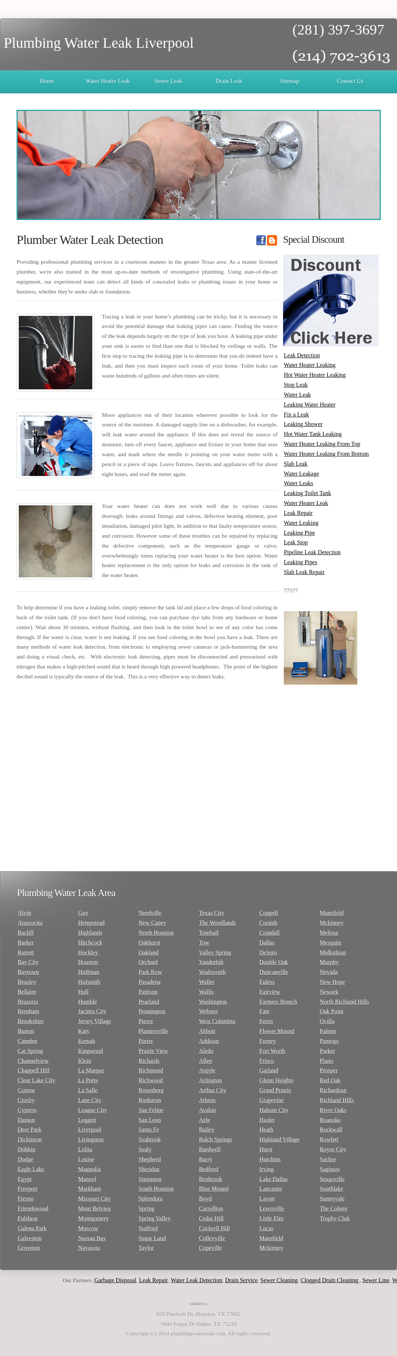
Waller (206, 982)
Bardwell (210, 1149)
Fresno (26, 1198)
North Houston (156, 933)
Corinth (269, 923)
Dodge (25, 1159)
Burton (26, 1031)
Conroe (26, 1090)
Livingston (90, 1139)
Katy (83, 1031)
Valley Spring (215, 952)
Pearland (149, 1002)
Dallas (267, 943)
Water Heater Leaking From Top (322, 444)
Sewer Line (379, 1280)
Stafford (148, 1228)
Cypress (27, 1110)
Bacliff (26, 933)
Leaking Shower (303, 424)
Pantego (329, 1041)
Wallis (206, 992)
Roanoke (330, 1120)
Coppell (269, 913)
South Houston (156, 1189)
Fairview (270, 992)
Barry (205, 1159)
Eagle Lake (31, 1169)
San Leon (150, 1120)
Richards (149, 1061)
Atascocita (30, 923)
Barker (26, 943)
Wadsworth (212, 972)
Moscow (88, 1228)
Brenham (28, 1011)
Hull (83, 992)
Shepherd (150, 1159)
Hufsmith (89, 982)
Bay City (28, 962)
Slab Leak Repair (304, 572)
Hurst (266, 1149)
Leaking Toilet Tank (307, 493)
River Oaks (333, 1110)
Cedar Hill (211, 1218)
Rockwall (331, 1129)
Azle (204, 1120)
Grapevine (272, 1100)
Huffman (88, 972)
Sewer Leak (168, 81)
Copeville (210, 1248)
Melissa (329, 933)
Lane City (89, 1100)
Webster (208, 1011)
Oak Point (331, 1011)
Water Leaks (298, 483)
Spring (146, 1208)
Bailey (206, 1129)
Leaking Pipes (300, 562)
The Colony (334, 1208)
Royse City (333, 1149)
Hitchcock (90, 943)
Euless (267, 982)
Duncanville (274, 972)
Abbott (207, 1031)
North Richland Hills (344, 1002)
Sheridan (149, 1169)
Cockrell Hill (214, 1228)
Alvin (24, 913)
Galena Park (32, 1228)
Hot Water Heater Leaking (315, 375)
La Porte (88, 1080)
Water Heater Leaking (310, 365)
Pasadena (150, 982)
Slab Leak (295, 464)
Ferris (266, 1021)
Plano (326, 1061)
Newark (329, 992)
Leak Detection (302, 355)
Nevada (329, 972)
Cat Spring (30, 1051)
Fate (265, 1011)
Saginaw (330, 1169)
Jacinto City (92, 1011)
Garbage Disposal (119, 1280)
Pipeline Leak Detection (312, 552)
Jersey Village (94, 1021)
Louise (86, 1159)
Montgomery (93, 1218)
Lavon (267, 1198)
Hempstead (91, 923)
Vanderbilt (211, 962)
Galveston (30, 1238)
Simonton (150, 1179)
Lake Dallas (274, 1179)
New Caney (152, 923)
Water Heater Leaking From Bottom (326, 454)
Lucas (266, 1228)
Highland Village (280, 1139)
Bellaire (27, 992)
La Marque (91, 1070)
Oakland (148, 952)
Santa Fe (149, 1129)
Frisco (267, 1061)
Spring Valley (155, 1218)
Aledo (206, 1051)
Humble (87, 1002)
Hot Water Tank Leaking (312, 434)
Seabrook (150, 1139)
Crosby (26, 1100)
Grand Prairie (276, 1090)
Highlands (90, 933)
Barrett (26, 952)
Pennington (152, 1011)
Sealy (145, 1149)
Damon (26, 1120)
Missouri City (94, 1198)
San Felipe (151, 1110)
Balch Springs (215, 1139)
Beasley (27, 982)
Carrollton (211, 1208)
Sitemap (289, 81)
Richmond (151, 1070)
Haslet (267, 1120)
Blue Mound (213, 1189)
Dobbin (26, 1149)
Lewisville (272, 1208)
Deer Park (29, 1129)
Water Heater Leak (107, 81)
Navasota (89, 1248)
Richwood (151, 1080)
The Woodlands (217, 923)
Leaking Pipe (299, 533)
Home (47, 81)
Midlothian (333, 952)
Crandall (270, 933)
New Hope (332, 982)
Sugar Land (152, 1238)
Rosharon (150, 1100)
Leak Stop (296, 542)
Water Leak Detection (200, 1280)
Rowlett (329, 1139)
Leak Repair (298, 513)
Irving (267, 1169)
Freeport (27, 1189)
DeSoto (268, 952)
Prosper (329, 1070)
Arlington (210, 1080)
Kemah (86, 1041)
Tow (204, 943)
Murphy (329, 962)
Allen (205, 1061)
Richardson (333, 1090)
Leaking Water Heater (310, 404)
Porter (146, 1041)
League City (92, 1110)
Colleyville (212, 1238)
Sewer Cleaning (282, 1280)
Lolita (85, 1149)
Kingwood (90, 1051)
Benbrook (210, 1179)
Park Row (150, 972)
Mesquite (331, 943)
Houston (88, 962)
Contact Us (350, 81)
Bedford (208, 1169)
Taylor (146, 1248)
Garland (269, 1070)
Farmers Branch (278, 1002)
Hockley (88, 952)
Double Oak (274, 962)
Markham (89, 1189)
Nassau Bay (92, 1238)
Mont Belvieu (94, 1208)
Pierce (146, 1021)
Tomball (208, 933)
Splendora (150, 1198)
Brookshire (31, 1021)
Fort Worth (272, 1051)
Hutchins (270, 1159)
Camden (27, 1041)
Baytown (28, 972)
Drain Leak (228, 81)
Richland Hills (337, 1100)
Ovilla (327, 1021)
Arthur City (212, 1090)
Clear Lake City (36, 1080)
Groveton (29, 1248)
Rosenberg (151, 1090)
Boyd (205, 1198)
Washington (213, 1002)
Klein (84, 1061)
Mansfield (271, 1238)
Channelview (33, 1061)
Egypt (25, 1179)
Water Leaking (301, 523)
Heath (266, 1129)
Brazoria (28, 1002)
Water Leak (297, 395)
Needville (150, 913)
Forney (268, 1041)
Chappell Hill (34, 1070)
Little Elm (271, 1218)
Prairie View (153, 1051)
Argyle (207, 1070)
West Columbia (217, 1021)
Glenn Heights (277, 1080)
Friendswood (33, 1208)
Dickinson (30, 1139)
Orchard (148, 962)
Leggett (87, 1120)
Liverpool (89, 1129)
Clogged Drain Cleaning (333, 1280)
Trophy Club (335, 1218)
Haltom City (274, 1110)
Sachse (328, 1159)
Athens (207, 1100)
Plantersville (153, 1031)
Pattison (148, 992)
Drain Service (245, 1280)
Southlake (331, 1189)
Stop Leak (296, 385)
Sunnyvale (332, 1198)
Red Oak (330, 1080)
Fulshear (28, 1218)
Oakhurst (149, 943)
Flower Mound (277, 1031)
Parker (327, 1051)
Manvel (87, 1179)
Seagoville (332, 1179)
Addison (209, 1041)
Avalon (207, 1110)
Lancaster (271, 1189)
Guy (83, 913)
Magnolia (89, 1169)
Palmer (328, 1031)
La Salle (87, 1090)
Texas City (211, 913)
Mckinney (271, 1248)
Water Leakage (301, 473)
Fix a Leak (296, 414)
